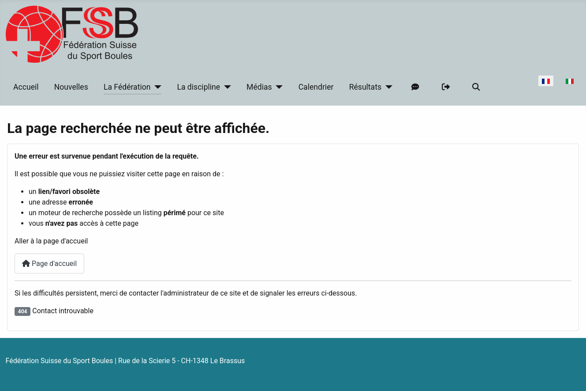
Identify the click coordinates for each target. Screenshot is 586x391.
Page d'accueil (49, 263)
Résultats (365, 87)
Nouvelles (71, 87)
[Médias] (277, 87)
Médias (259, 87)
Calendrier (316, 87)
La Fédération (127, 87)
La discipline (198, 87)
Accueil (25, 87)
